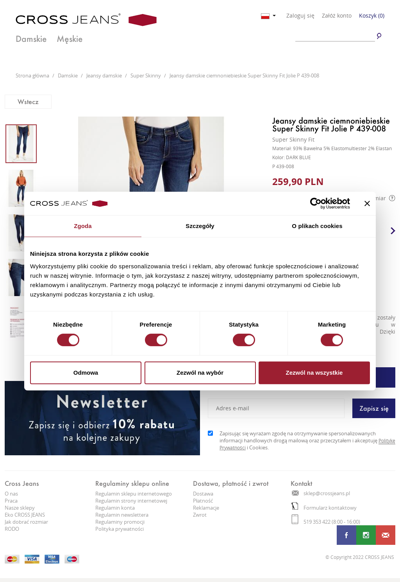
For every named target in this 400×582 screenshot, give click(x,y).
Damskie (31, 39)
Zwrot (200, 514)
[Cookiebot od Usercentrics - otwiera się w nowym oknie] (316, 203)
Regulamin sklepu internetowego (133, 493)
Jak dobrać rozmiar (26, 521)
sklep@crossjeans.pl (321, 493)
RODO (12, 528)
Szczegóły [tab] (200, 226)
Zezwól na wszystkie (314, 372)
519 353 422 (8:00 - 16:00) (325, 521)
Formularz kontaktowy (324, 507)
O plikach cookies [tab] (317, 226)
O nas (11, 493)
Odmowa (85, 372)
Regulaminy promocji (120, 521)
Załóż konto (337, 15)
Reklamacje (206, 507)
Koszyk (371, 15)
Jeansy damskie (104, 75)
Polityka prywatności (119, 528)
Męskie (70, 39)
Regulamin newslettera (121, 514)
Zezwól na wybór (200, 372)
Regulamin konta (115, 507)
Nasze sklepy (20, 507)
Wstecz (28, 101)
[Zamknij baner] (367, 203)
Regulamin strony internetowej (131, 500)
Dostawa (203, 493)
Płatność (203, 500)
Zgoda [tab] (83, 226)
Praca (11, 500)
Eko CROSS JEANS (25, 514)
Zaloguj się (300, 15)
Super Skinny (146, 75)
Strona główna (33, 75)
